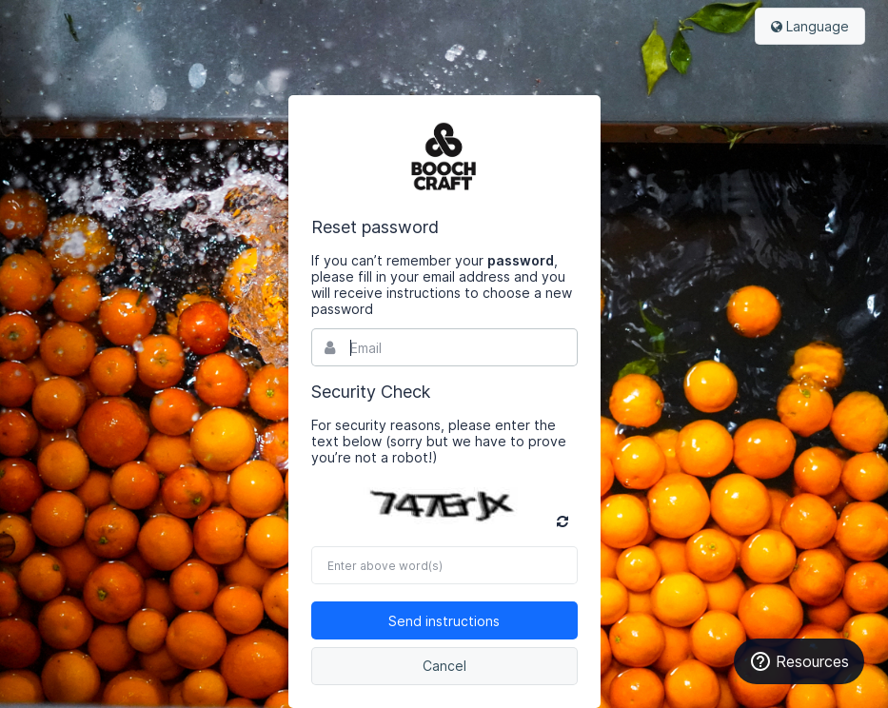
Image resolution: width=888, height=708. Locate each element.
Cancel (444, 666)
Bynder (444, 156)
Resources (799, 661)
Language (810, 26)
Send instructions (444, 621)
